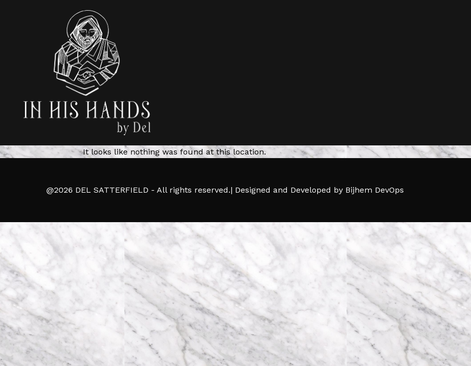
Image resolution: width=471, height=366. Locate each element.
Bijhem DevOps (374, 190)
